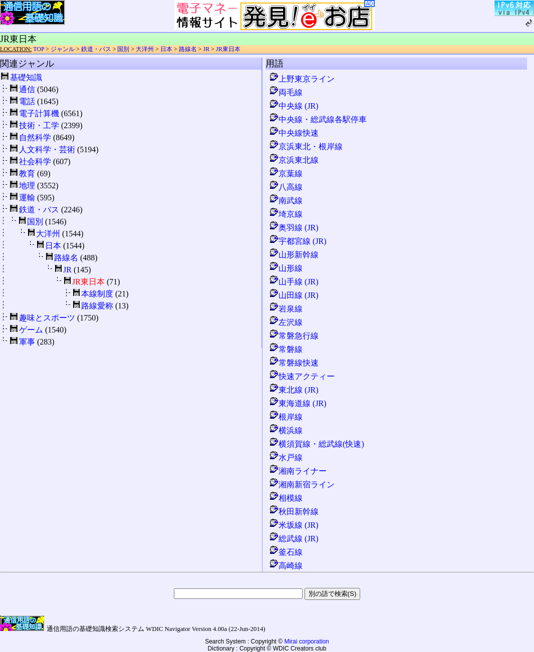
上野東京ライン (302, 79)
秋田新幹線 (294, 511)
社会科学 (35, 161)
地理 (27, 185)
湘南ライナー (298, 471)
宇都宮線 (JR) (298, 241)
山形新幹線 (294, 254)
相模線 (286, 498)
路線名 (188, 49)
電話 (27, 101)
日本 (166, 49)
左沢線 (286, 322)
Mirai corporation (306, 641)
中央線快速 (294, 133)
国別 (123, 49)
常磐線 (286, 349)
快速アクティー (302, 376)
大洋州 (145, 49)
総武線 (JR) (294, 538)
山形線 (286, 268)
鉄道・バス (96, 49)
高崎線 (286, 565)
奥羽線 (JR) (294, 227)
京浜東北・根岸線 (306, 146)
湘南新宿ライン (302, 484)
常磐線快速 (294, 363)
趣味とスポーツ (47, 317)
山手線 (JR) (294, 281)
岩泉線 (286, 308)
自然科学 (35, 137)
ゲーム (31, 329)
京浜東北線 (294, 160)
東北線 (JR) (294, 390)
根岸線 (286, 417)
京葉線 (286, 173)
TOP (38, 49)
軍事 (27, 342)
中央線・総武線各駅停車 (318, 119)
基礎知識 (26, 77)
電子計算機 (39, 113)
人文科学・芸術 (47, 149)
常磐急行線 (294, 336)
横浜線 (286, 430)
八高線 (286, 187)
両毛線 (286, 92)
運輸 (27, 197)
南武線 (286, 200)
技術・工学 (39, 125)
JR (206, 49)
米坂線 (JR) (294, 525)
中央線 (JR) (294, 106)
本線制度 (97, 293)
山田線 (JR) (294, 295)
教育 (27, 173)
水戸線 (286, 457)
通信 (27, 89)
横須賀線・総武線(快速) (316, 444)
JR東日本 (228, 49)
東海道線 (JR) (298, 403)
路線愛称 (97, 305)
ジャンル (63, 49)
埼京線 (286, 214)
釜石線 (286, 552)
